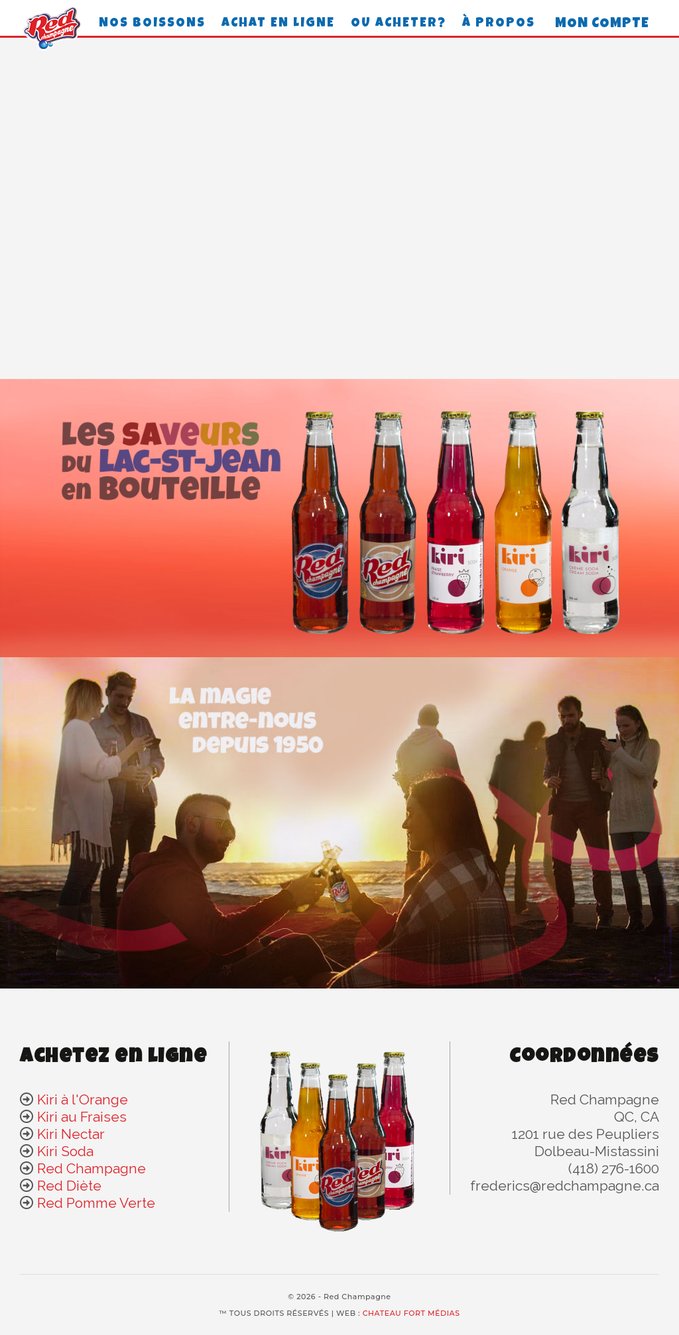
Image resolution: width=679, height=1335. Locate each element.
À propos (498, 24)
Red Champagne (91, 1168)
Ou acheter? (398, 24)
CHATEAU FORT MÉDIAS (411, 1313)
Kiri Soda (65, 1151)
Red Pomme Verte (96, 1203)
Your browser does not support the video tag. (339, 209)
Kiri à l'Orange (82, 1099)
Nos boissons (152, 24)
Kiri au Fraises (82, 1116)
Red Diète (69, 1185)
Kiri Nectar (71, 1134)
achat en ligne (278, 24)
